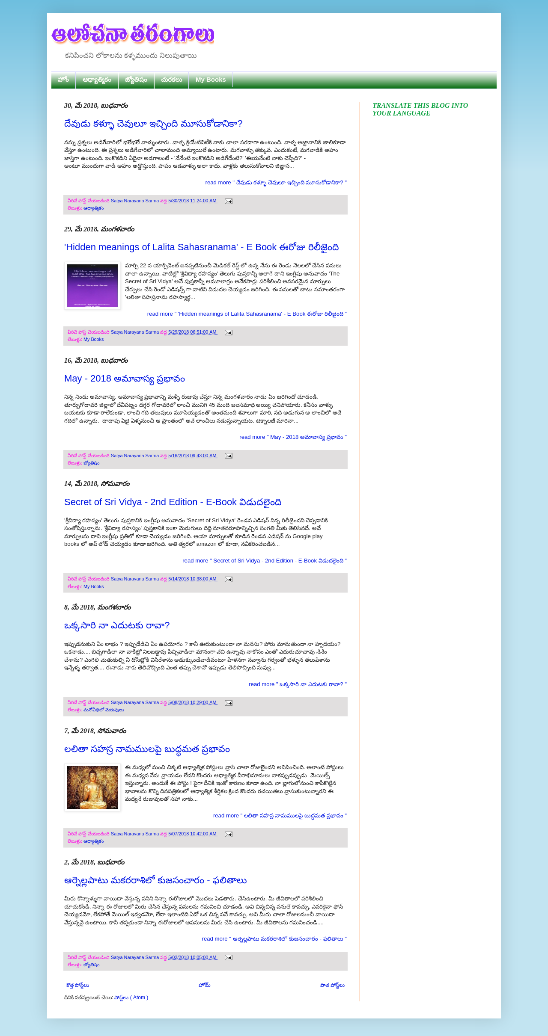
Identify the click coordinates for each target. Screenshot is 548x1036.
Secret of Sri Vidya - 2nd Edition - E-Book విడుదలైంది (173, 502)
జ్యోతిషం (136, 79)
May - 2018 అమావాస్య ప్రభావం (124, 378)
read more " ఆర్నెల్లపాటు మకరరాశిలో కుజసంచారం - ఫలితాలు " (274, 938)
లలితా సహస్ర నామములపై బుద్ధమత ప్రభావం (147, 748)
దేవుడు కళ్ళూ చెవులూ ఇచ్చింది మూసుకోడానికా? (153, 123)
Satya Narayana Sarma (135, 200)
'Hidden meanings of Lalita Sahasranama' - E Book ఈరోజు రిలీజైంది (201, 247)
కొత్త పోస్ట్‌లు (77, 985)
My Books (211, 79)
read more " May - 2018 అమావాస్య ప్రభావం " (293, 437)
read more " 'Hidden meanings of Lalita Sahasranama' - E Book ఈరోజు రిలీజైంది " (247, 314)
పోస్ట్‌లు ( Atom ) (131, 997)
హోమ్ (205, 985)
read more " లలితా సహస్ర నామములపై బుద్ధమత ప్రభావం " (280, 815)
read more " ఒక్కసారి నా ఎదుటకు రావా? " (298, 684)
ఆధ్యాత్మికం (97, 79)
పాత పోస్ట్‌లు (332, 985)
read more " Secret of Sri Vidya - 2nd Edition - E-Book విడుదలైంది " (264, 560)
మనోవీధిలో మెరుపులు (103, 709)
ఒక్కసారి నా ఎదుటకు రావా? (117, 625)
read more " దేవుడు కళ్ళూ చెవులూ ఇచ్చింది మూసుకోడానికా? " (276, 182)
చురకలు (171, 79)
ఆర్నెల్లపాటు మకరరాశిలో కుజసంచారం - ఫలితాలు (155, 880)
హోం (63, 79)
